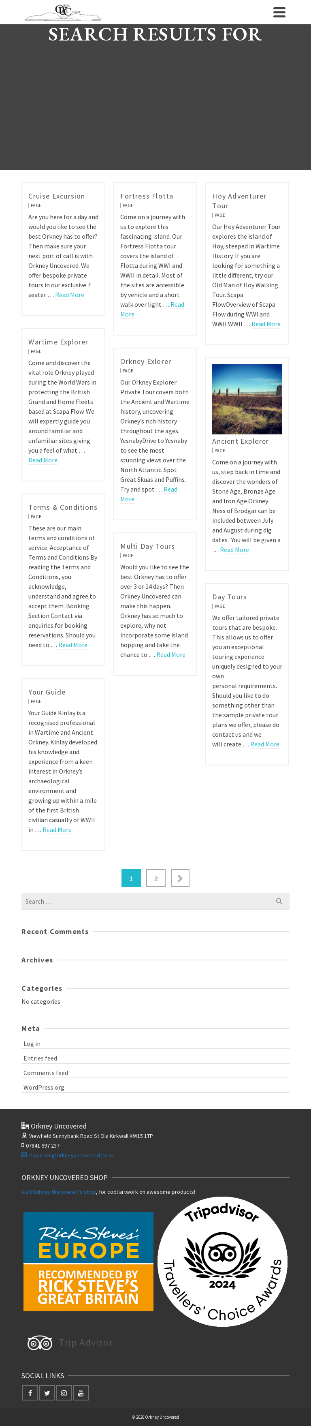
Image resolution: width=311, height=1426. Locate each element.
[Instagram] (64, 1392)
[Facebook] (30, 1392)
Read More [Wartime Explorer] (43, 460)
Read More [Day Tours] (264, 744)
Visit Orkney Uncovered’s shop (58, 1191)
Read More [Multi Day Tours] (170, 654)
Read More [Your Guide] (57, 829)
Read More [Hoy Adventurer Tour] (266, 324)
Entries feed (40, 1058)
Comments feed (45, 1073)
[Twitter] (47, 1392)
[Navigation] (279, 12)
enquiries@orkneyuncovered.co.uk (67, 1155)
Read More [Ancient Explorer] (234, 549)
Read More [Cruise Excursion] (69, 295)
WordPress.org (43, 1087)
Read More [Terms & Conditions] (72, 645)
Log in (31, 1043)
